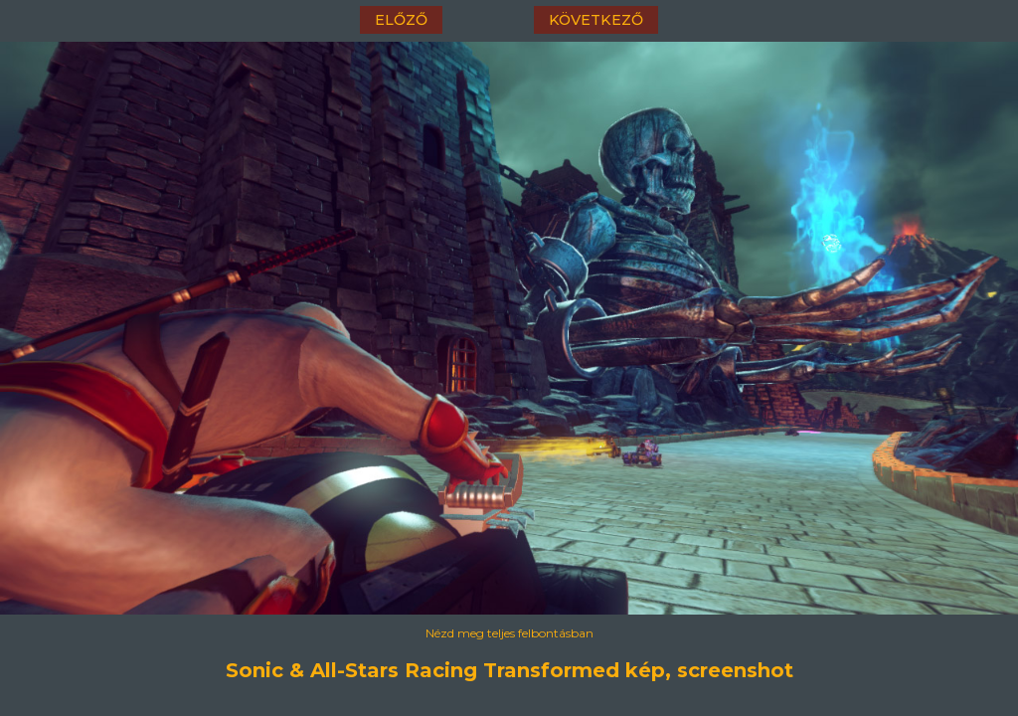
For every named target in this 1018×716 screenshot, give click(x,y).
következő (596, 20)
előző (401, 20)
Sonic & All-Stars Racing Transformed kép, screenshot (509, 670)
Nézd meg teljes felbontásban (509, 633)
